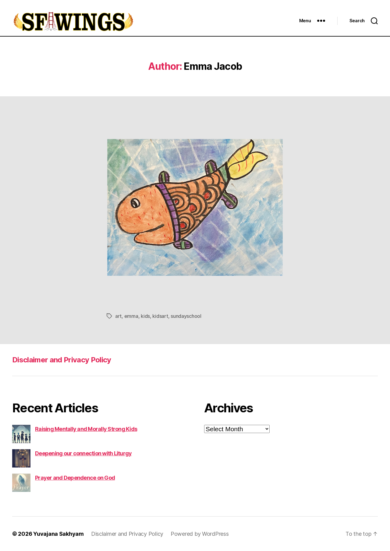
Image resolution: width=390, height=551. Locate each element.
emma (131, 316)
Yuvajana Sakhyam (58, 534)
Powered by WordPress (200, 534)
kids (145, 316)
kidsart (160, 316)
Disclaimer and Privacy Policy (61, 359)
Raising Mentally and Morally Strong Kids (86, 429)
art (118, 316)
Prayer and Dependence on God (75, 478)
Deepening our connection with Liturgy (83, 453)
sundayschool (186, 316)
